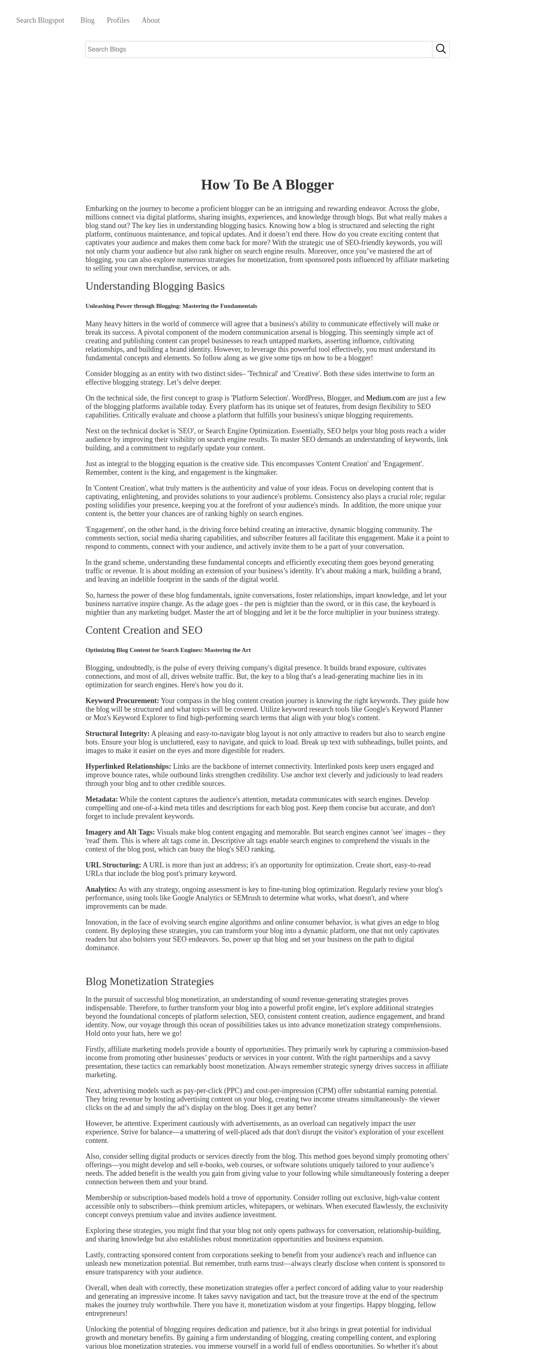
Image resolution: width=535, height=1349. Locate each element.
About (151, 20)
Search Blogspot (40, 20)
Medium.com (385, 398)
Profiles (118, 20)
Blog (88, 20)
